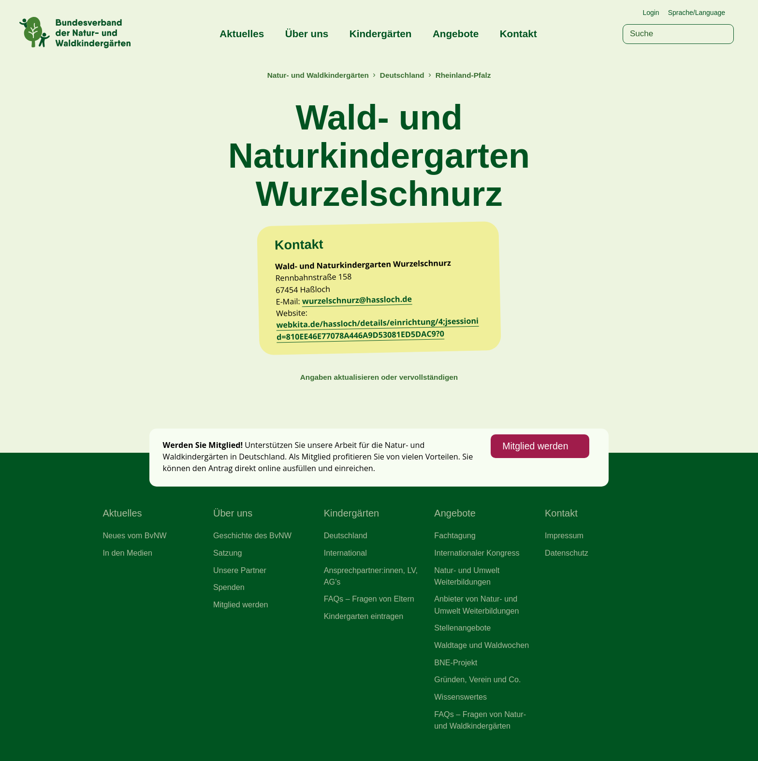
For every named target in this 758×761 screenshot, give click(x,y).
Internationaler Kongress (476, 552)
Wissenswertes (460, 696)
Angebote (456, 33)
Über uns (307, 33)
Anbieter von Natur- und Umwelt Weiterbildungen (476, 604)
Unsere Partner (239, 570)
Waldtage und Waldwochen (481, 645)
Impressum (564, 535)
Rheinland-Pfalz (463, 75)
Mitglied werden (535, 446)
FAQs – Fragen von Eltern (369, 598)
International (345, 552)
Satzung (227, 552)
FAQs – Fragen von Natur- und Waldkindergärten (480, 720)
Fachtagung (455, 535)
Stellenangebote (462, 627)
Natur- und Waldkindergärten (318, 75)
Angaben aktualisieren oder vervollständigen (379, 377)
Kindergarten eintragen (364, 616)
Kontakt (518, 33)
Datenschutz (566, 552)
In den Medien (127, 552)
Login (650, 12)
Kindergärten (381, 33)
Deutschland (402, 75)
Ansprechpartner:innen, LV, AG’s (371, 576)
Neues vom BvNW (134, 535)
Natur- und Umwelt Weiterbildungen (466, 576)
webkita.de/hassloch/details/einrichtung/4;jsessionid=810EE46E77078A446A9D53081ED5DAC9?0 (377, 329)
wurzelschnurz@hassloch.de (357, 300)
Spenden (229, 587)
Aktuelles (241, 33)
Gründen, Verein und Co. (477, 679)
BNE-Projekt (455, 662)
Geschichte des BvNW (252, 535)
